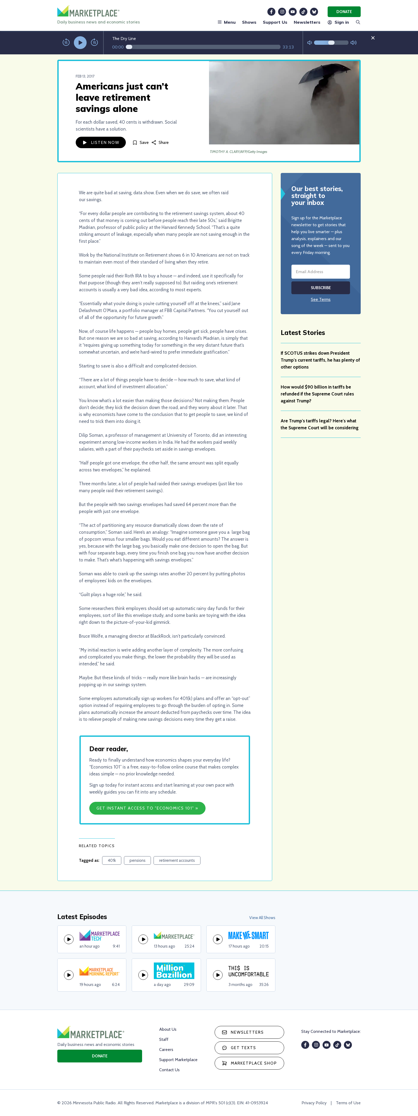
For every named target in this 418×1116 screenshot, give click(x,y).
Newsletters (307, 22)
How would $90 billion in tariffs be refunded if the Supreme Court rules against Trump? (317, 393)
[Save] (140, 142)
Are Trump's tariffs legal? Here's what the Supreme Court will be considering (320, 424)
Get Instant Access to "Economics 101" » (147, 808)
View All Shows (262, 917)
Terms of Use (348, 1102)
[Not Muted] (309, 43)
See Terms (321, 299)
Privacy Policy (314, 1102)
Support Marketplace (178, 1059)
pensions (138, 860)
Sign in (338, 22)
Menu (227, 22)
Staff (163, 1039)
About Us (167, 1029)
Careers (166, 1049)
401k (112, 860)
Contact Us (169, 1069)
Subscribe (321, 287)
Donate (344, 11)
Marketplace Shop (249, 1063)
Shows (249, 22)
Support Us (275, 22)
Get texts (239, 1047)
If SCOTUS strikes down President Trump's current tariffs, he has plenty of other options (320, 360)
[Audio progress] (203, 47)
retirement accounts (177, 860)
